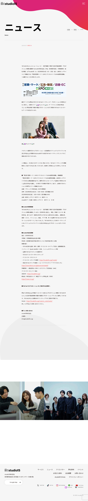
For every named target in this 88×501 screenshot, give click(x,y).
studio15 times (60, 477)
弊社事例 (71, 470)
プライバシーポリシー (76, 477)
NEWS (75, 29)
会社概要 (68, 473)
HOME (68, 29)
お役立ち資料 (57, 473)
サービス (40, 470)
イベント (80, 470)
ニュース (50, 470)
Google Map (13, 482)
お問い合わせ (79, 473)
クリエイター (60, 470)
